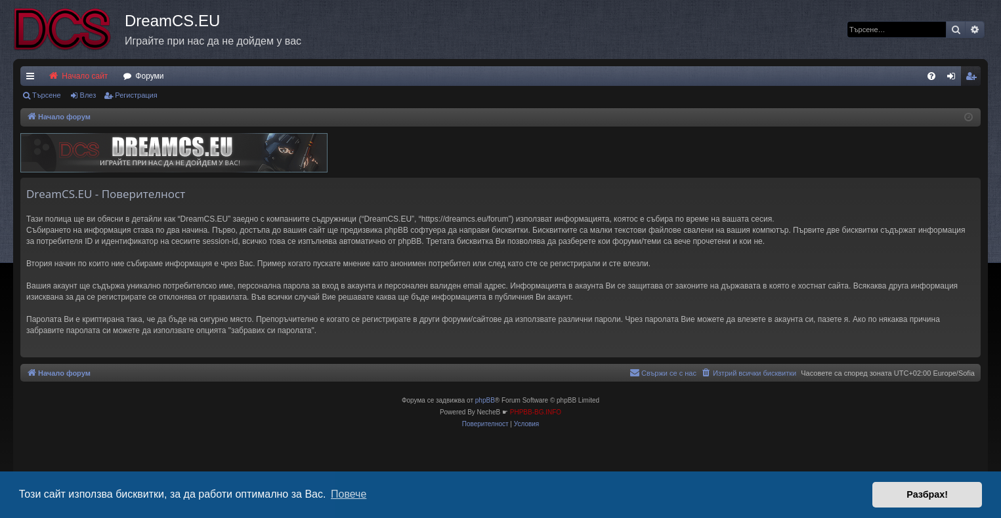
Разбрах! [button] (927, 494)
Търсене (46, 95)
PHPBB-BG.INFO (535, 412)
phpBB (485, 400)
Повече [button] (348, 494)
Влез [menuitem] (954, 78)
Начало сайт (78, 76)
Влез (88, 95)
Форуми (149, 76)
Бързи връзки (33, 78)
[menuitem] (931, 76)
